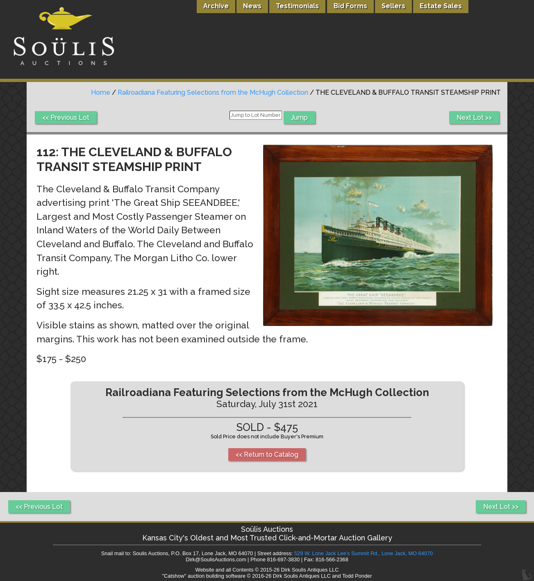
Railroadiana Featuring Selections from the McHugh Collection (213, 92)
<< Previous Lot (65, 117)
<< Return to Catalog (267, 454)
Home (100, 92)
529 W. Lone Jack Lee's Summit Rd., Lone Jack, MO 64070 (363, 553)
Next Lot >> (474, 117)
